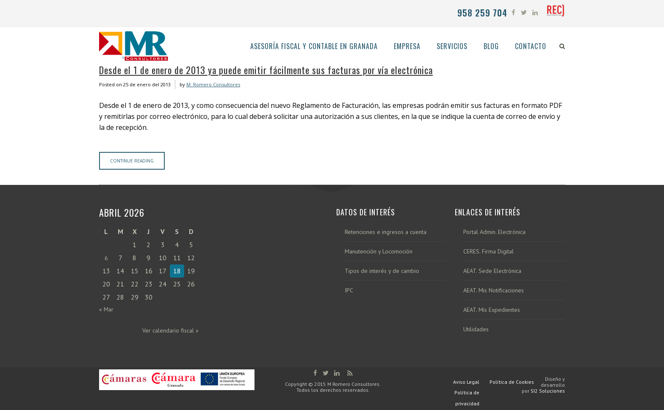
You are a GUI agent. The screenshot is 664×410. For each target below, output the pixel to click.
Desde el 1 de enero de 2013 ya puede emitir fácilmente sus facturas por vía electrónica (266, 70)
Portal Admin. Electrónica (494, 232)
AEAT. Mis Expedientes (491, 310)
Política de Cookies (512, 382)
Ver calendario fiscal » (170, 330)
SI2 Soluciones (548, 391)
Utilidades (476, 329)
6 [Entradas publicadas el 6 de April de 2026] (106, 258)
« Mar (106, 309)
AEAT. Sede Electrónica (492, 271)
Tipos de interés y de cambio (382, 271)
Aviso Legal (466, 382)
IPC (349, 290)
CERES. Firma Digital (488, 251)
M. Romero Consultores (213, 84)
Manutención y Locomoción (378, 251)
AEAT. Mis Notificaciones (493, 290)
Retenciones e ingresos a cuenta (385, 232)
